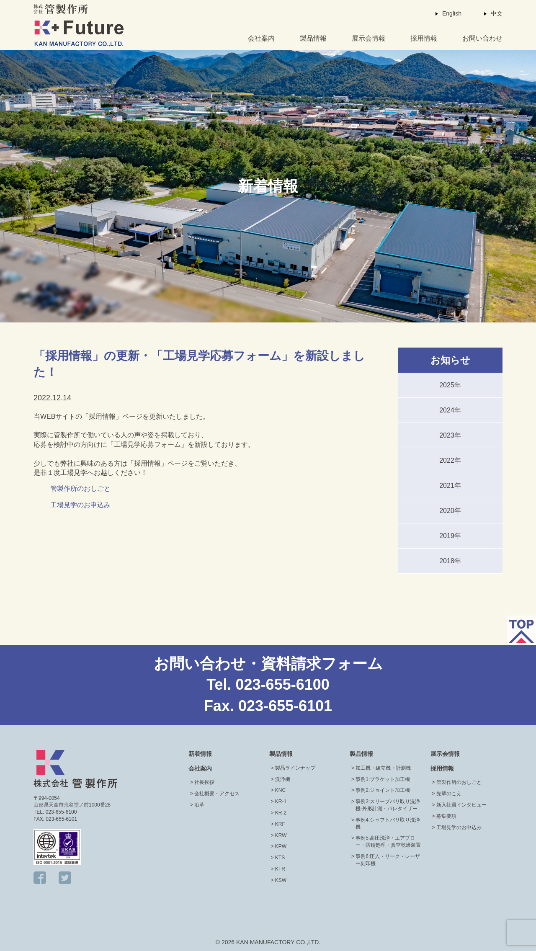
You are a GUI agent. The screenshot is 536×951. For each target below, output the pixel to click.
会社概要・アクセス (217, 793)
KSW (280, 880)
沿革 (199, 805)
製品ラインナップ (295, 768)
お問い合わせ (482, 38)
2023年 (450, 435)
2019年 (450, 535)
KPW (280, 846)
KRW (281, 835)
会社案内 (261, 38)
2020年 (450, 510)
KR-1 (280, 801)
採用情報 (423, 38)
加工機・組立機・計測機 (383, 768)
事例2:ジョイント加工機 (383, 790)
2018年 (450, 560)
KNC (280, 790)
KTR (280, 869)
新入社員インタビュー (461, 805)
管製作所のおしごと (80, 488)
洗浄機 (282, 779)
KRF (280, 824)
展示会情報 (368, 38)
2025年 (450, 385)
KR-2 (280, 813)
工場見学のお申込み (80, 504)
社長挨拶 (204, 782)
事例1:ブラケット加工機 (383, 779)
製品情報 (313, 38)
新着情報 (200, 753)
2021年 (450, 485)
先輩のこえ (448, 793)
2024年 (450, 410)
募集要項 (446, 816)
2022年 (450, 460)
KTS (280, 858)
